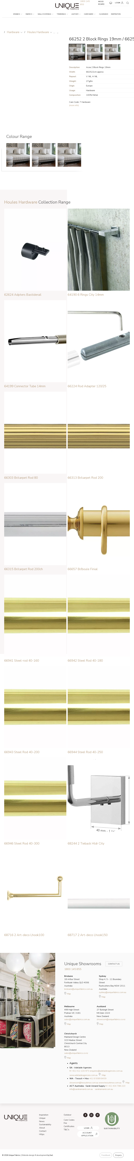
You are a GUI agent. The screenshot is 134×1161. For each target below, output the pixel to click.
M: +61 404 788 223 (115, 1086)
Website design (28, 1155)
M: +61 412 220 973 (79, 1070)
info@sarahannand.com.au (81, 1089)
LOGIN (119, 3)
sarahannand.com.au (104, 1089)
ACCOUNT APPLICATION (87, 1131)
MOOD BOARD (105, 2)
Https (41, 1134)
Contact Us (112, 964)
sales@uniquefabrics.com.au (77, 1019)
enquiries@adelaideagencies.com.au (106, 1070)
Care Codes (69, 1120)
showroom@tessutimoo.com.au (83, 1082)
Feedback (105, 1155)
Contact (42, 1131)
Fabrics (30, 14)
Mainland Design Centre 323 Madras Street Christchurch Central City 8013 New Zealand (75, 1041)
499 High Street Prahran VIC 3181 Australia (72, 1011)
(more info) (74, 105)
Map (67, 993)
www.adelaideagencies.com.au (83, 1075)
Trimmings (62, 14)
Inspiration (116, 14)
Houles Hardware (38, 32)
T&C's (66, 1129)
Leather (76, 14)
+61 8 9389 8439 (97, 1078)
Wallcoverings (45, 14)
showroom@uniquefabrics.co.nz (111, 1019)
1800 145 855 (72, 969)
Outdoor (67, 1114)
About (42, 1127)
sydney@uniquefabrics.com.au (112, 992)
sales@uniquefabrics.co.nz (76, 1053)
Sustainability (45, 1124)
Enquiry (118, 1155)
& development (41, 1155)
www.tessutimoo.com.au (110, 1082)
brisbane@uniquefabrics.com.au (78, 989)
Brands (17, 14)
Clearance (103, 14)
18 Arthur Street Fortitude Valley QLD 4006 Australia (76, 981)
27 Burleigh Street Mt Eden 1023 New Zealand (105, 1011)
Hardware (89, 14)
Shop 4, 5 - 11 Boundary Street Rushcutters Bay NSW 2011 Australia (112, 983)
